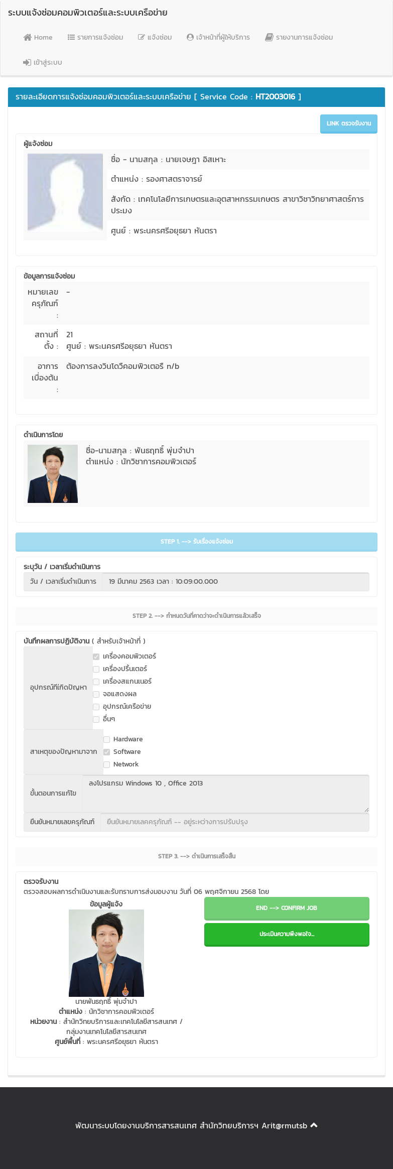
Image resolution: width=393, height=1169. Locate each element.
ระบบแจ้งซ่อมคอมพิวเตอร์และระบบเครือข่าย (88, 12)
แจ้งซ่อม (155, 37)
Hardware (123, 739)
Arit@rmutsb (284, 1125)
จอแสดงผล (115, 694)
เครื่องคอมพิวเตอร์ (124, 657)
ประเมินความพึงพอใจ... (286, 934)
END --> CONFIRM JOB (286, 908)
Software (122, 752)
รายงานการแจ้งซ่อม (299, 37)
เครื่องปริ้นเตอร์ (120, 669)
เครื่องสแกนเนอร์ (122, 682)
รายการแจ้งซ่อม (95, 37)
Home (38, 37)
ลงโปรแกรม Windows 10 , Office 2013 (225, 793)
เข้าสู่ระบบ (42, 62)
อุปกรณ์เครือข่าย (122, 707)
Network (121, 764)
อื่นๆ (104, 719)
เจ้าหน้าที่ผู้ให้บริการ (218, 37)
